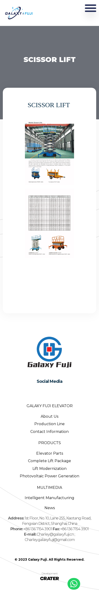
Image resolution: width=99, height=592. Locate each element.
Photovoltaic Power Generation (49, 476)
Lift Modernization (49, 468)
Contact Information (49, 431)
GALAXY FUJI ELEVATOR (50, 406)
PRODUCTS (49, 443)
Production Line (49, 424)
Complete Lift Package (49, 461)
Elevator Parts (49, 453)
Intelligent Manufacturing (49, 498)
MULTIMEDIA (49, 487)
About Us (49, 416)
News (49, 508)
